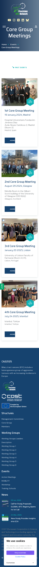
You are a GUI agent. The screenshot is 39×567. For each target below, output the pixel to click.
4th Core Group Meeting (20, 312)
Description (7, 442)
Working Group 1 (9, 446)
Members (6, 426)
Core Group (7, 423)
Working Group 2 (9, 450)
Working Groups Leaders (12, 438)
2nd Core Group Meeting (20, 181)
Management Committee (13, 419)
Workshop (6, 484)
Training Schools (9, 488)
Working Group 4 (9, 457)
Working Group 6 (9, 465)
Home (4, 44)
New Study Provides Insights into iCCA (23, 520)
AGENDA (12, 140)
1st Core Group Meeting (19, 110)
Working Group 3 (9, 453)
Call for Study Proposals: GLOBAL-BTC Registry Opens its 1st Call (23, 506)
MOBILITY (6, 481)
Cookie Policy (20, 557)
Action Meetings (9, 477)
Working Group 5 (9, 461)
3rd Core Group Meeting (20, 246)
